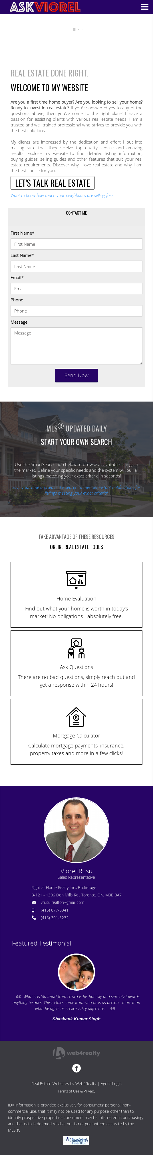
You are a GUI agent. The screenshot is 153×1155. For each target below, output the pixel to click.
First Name (22, 233)
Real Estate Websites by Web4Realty (63, 1083)
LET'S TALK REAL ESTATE (52, 182)
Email (17, 277)
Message (19, 322)
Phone (17, 300)
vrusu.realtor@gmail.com (62, 902)
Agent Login (111, 1083)
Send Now (76, 375)
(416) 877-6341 (55, 910)
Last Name (22, 255)
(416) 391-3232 (55, 917)
